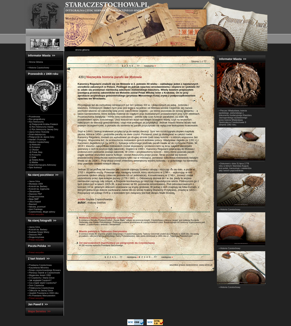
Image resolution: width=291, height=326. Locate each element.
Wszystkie (78, 214)
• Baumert (32, 204)
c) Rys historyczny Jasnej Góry (43, 129)
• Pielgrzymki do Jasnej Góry (41, 137)
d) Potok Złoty (35, 152)
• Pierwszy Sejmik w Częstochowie (44, 273)
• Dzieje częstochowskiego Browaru (44, 270)
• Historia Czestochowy (229, 209)
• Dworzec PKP (35, 194)
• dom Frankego (35, 209)
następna (150, 65)
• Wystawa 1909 (35, 184)
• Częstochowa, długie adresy (41, 212)
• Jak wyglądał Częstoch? (39, 280)
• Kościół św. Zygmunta (38, 189)
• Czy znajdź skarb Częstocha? (42, 283)
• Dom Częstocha (36, 285)
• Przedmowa (34, 116)
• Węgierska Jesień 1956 (39, 275)
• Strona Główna (35, 62)
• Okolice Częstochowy (38, 142)
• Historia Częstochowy (38, 67)
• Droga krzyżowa (36, 196)
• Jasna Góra (34, 181)
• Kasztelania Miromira (38, 267)
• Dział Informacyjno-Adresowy (42, 165)
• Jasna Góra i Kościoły (38, 132)
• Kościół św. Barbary (37, 186)
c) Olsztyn (33, 149)
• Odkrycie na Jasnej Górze (40, 290)
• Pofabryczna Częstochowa (41, 288)
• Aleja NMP (33, 199)
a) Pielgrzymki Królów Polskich (43, 124)
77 (138, 65)
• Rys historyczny (36, 122)
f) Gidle (32, 157)
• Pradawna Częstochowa (40, 265)
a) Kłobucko (34, 144)
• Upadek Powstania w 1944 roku (43, 293)
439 (110, 77)
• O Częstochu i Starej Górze (41, 278)
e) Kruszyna (34, 155)
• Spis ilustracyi (35, 167)
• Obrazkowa (34, 191)
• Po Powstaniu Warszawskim (41, 295)
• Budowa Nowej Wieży (38, 232)
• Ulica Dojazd (34, 201)
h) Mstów (33, 162)
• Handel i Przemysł (37, 139)
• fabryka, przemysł (36, 206)
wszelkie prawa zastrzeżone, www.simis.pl (190, 264)
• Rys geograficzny (36, 119)
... (135, 65)
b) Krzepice (34, 147)
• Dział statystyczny (37, 134)
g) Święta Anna (35, 160)
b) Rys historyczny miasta (40, 127)
